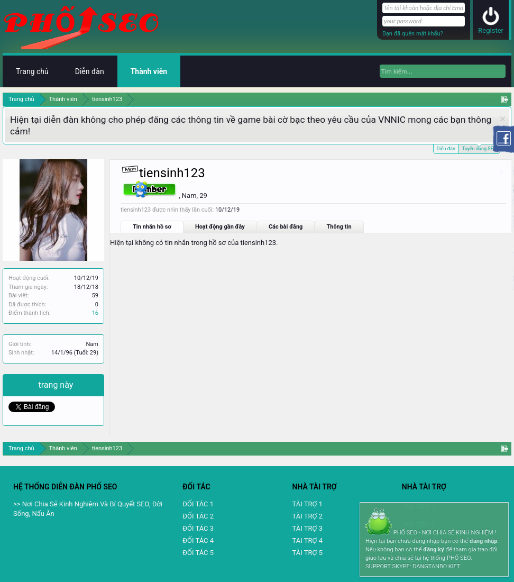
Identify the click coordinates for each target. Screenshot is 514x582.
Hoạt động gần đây (220, 226)
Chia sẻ (23, 385)
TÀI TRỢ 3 (307, 528)
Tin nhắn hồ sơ (152, 226)
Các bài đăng (286, 226)
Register (490, 30)
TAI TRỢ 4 (307, 540)
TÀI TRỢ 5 (307, 553)
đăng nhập (483, 541)
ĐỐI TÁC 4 (198, 540)
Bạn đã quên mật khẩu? (412, 33)
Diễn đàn (446, 148)
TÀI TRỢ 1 (307, 504)
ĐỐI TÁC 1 (198, 504)
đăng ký (433, 549)
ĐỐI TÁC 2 (198, 516)
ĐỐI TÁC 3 (198, 528)
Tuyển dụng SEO (479, 147)
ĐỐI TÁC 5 (198, 553)
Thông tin (338, 226)
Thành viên (149, 71)
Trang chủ (32, 71)
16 (95, 313)
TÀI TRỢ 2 (307, 516)
